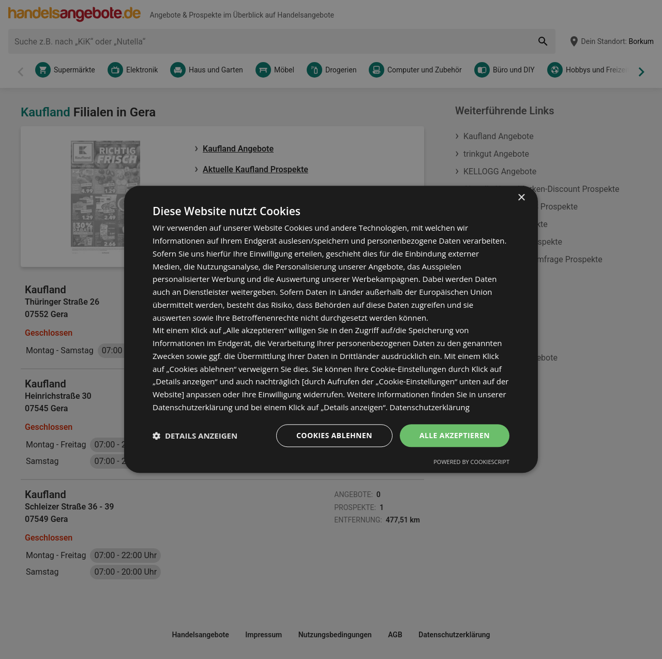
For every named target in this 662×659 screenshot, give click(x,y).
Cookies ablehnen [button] (334, 435)
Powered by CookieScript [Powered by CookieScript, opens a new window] (471, 462)
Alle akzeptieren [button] (454, 435)
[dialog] (331, 329)
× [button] (521, 198)
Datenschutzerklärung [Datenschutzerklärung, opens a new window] (429, 407)
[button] (195, 435)
